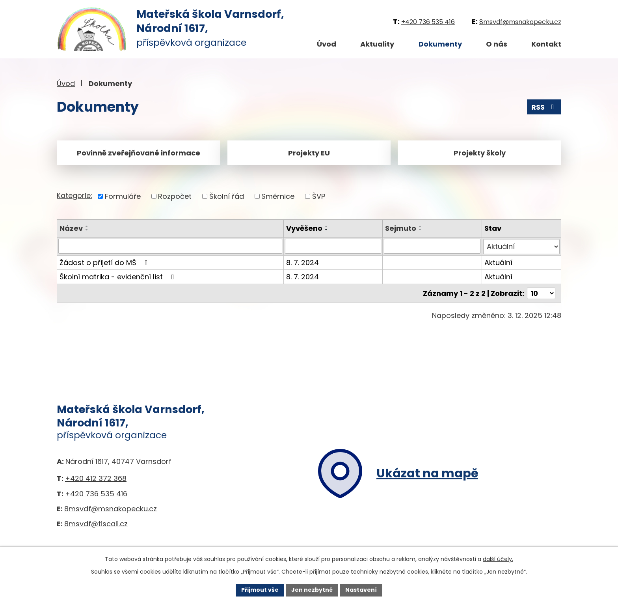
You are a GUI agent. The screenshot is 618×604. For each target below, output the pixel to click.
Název (71, 228)
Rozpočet (175, 196)
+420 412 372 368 (96, 478)
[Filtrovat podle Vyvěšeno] (333, 246)
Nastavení (361, 590)
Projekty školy (480, 153)
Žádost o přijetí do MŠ (105, 262)
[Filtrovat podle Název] (170, 246)
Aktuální (498, 262)
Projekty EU (309, 153)
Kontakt (546, 44)
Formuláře (123, 196)
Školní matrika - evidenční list (118, 276)
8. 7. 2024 (302, 262)
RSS (544, 107)
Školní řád (226, 196)
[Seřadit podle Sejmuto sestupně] (420, 229)
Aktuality (377, 44)
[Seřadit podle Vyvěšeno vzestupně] (326, 226)
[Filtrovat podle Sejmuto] (432, 246)
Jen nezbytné (312, 590)
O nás (496, 44)
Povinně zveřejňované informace (138, 153)
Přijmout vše (260, 590)
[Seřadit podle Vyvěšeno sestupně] (326, 229)
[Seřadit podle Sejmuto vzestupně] (420, 226)
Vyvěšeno (304, 228)
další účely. (498, 559)
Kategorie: (74, 195)
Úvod (326, 44)
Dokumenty (440, 44)
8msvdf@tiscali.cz (96, 523)
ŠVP (318, 196)
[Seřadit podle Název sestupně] (87, 229)
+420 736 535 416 (428, 21)
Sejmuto (400, 228)
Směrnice (277, 196)
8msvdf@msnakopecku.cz (520, 21)
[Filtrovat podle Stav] (521, 246)
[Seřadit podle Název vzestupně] (87, 226)
